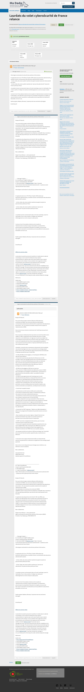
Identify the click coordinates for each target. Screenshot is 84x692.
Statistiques (39, 10)
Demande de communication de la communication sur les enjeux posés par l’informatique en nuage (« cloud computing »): (67, 166)
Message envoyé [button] (16, 71)
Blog (29, 10)
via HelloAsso (54, 673)
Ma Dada (19, 4)
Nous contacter (22, 679)
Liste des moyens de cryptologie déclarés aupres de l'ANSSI (67, 174)
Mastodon (66, 686)
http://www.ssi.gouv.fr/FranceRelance (24, 639)
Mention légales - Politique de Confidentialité (18, 680)
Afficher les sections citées (21, 252)
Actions (53, 25)
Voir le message (21, 67)
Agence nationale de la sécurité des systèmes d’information (32, 24)
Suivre (61, 25)
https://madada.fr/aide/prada (23, 291)
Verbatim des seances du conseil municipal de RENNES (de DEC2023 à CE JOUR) (67, 182)
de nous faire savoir (15, 29)
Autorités (23, 10)
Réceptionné (49, 71)
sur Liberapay (47, 673)
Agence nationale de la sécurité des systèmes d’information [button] (30, 116)
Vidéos (61, 686)
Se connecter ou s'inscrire (51, 3)
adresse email (30, 183)
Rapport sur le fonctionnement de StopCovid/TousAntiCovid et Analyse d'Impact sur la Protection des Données (67, 107)
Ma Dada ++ (62, 89)
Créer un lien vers (41, 111)
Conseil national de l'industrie (66, 99)
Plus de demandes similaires (64, 187)
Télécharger (27, 314)
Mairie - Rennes (63, 185)
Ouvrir (16, 67)
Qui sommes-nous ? (13, 679)
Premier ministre (63, 128)
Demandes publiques (14, 10)
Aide (33, 10)
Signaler (49, 111)
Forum (45, 10)
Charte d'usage (29, 679)
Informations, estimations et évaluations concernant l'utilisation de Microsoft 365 (66, 132)
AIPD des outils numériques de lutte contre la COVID (66, 115)
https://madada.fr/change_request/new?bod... (26, 289)
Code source (72, 686)
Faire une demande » (68, 6)
